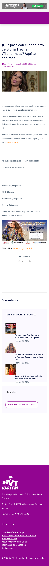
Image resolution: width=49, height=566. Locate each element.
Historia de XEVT (9, 538)
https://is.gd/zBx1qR (22, 248)
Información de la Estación (14, 545)
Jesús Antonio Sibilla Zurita (14, 542)
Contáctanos (7, 548)
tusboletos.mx (13, 142)
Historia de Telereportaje (13, 532)
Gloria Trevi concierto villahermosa (21, 405)
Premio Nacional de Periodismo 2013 (19, 535)
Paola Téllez (7, 64)
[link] (22, 261)
